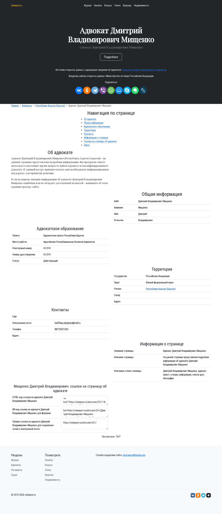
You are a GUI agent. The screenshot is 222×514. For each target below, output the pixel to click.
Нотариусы (16, 469)
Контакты (88, 133)
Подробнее (111, 57)
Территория (90, 130)
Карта (87, 145)
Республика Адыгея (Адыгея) (50, 105)
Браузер (127, 5)
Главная (15, 105)
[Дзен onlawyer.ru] (208, 495)
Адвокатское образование (97, 126)
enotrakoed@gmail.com (134, 455)
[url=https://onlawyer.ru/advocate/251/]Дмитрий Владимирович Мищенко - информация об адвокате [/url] (84, 412)
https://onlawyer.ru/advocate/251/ (84, 424)
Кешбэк (98, 5)
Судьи (14, 474)
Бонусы (108, 5)
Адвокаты (27, 105)
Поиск (117, 5)
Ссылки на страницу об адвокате (100, 141)
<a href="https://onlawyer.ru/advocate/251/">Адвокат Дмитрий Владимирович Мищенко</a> (84, 400)
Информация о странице (96, 137)
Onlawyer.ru (16, 5)
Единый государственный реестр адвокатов (144, 69)
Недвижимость (141, 5)
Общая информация (93, 122)
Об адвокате (90, 119)
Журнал (88, 5)
